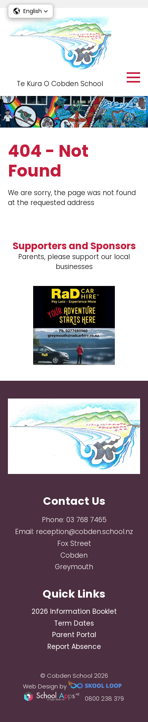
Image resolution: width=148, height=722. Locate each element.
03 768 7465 (86, 520)
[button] (30, 11)
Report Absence (74, 646)
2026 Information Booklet (74, 611)
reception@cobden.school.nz (84, 531)
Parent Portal (74, 634)
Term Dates (74, 623)
